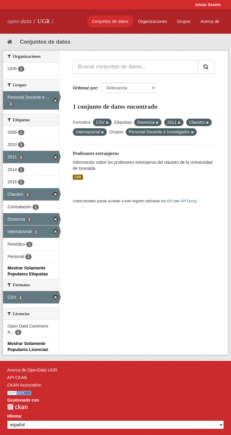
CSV (78, 177)
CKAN (17, 407)
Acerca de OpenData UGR (32, 370)
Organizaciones (152, 21)
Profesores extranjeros (96, 153)
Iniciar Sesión (208, 4)
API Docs (188, 201)
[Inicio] (9, 42)
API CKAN (17, 377)
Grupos (184, 21)
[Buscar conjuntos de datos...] (136, 67)
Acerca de (209, 21)
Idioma (14, 416)
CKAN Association (24, 385)
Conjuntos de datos (110, 21)
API (169, 201)
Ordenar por (85, 87)
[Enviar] (206, 67)
